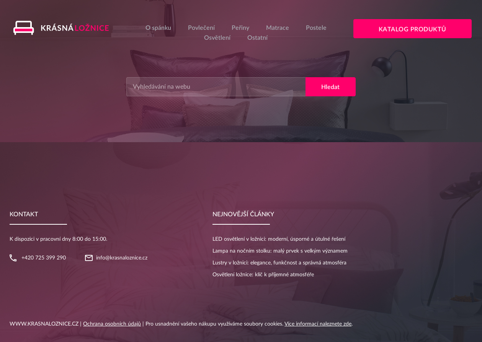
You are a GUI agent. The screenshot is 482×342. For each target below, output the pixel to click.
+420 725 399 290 (43, 258)
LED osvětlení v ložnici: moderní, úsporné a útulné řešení (278, 239)
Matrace (277, 28)
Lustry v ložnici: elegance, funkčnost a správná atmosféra (279, 263)
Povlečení (201, 28)
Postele (316, 28)
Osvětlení (217, 38)
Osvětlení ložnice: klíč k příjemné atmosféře (263, 274)
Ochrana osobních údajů (112, 324)
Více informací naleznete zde (317, 324)
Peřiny (240, 28)
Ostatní (257, 38)
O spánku (158, 28)
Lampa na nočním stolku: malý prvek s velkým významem (280, 251)
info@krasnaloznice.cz (121, 258)
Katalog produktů (412, 29)
